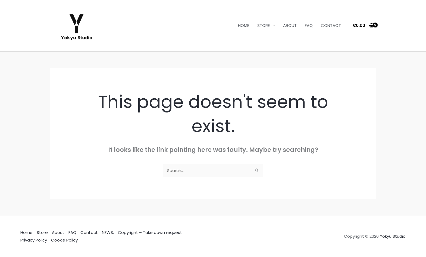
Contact (89, 232)
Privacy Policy (33, 240)
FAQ (309, 25)
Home (26, 232)
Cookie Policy (64, 240)
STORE (263, 25)
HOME (243, 25)
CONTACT (331, 25)
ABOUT (290, 25)
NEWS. (108, 232)
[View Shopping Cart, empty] (363, 25)
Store (42, 232)
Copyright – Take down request (150, 232)
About (58, 232)
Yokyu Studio (393, 236)
